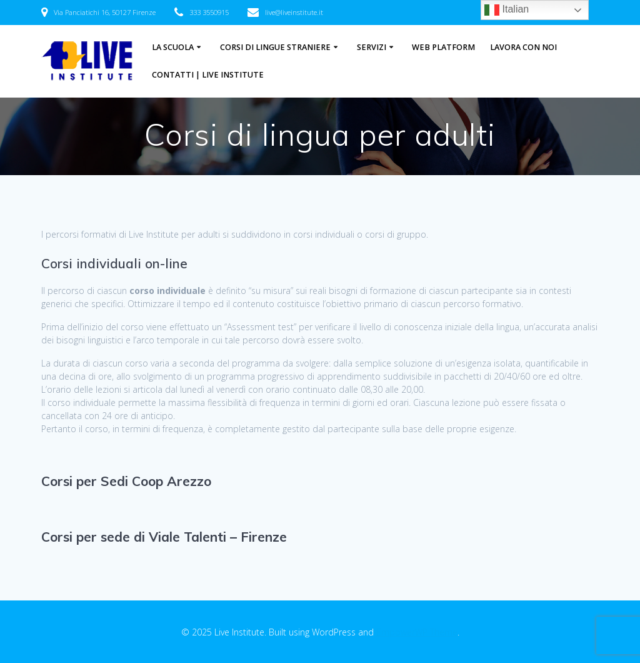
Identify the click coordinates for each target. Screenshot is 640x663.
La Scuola (173, 47)
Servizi (371, 47)
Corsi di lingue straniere (275, 47)
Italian (506, 10)
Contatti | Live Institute (208, 74)
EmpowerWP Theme (417, 632)
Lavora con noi (523, 47)
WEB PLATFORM (443, 47)
